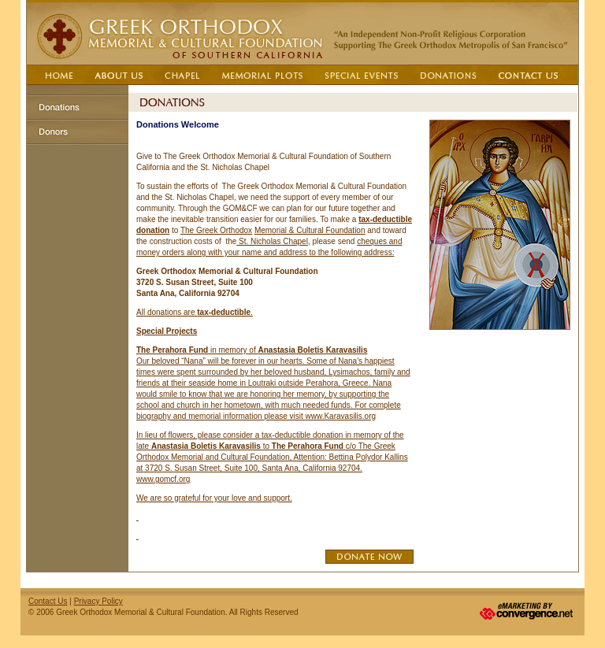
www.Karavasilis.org (341, 416)
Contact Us (47, 601)
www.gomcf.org (163, 479)
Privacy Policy (98, 601)
